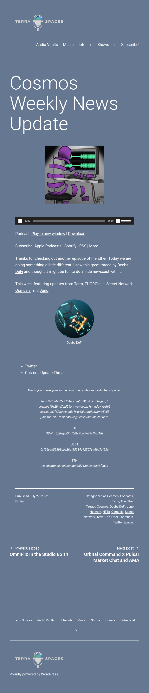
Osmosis (23, 290)
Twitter (31, 366)
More (93, 246)
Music (68, 44)
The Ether (127, 501)
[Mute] (118, 221)
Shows (103, 44)
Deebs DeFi (117, 506)
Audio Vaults (47, 44)
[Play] (20, 221)
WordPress (49, 674)
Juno (44, 290)
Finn (22, 501)
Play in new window (48, 233)
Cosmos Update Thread (45, 372)
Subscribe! (130, 44)
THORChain (95, 284)
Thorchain (126, 517)
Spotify (70, 246)
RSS (82, 246)
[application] (74, 221)
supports (96, 390)
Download (76, 233)
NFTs (106, 512)
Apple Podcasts (48, 246)
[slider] (69, 221)
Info (82, 44)
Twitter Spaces (123, 522)
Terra (78, 284)
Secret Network (119, 284)
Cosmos (113, 496)
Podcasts (126, 496)
